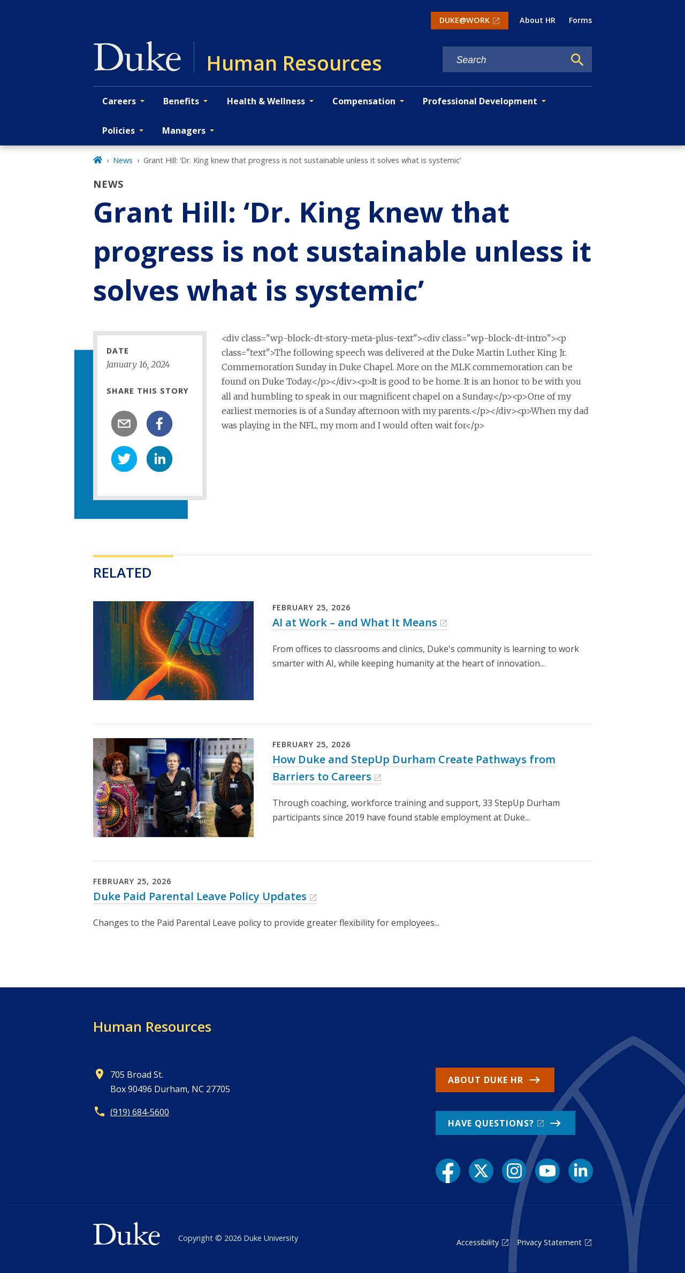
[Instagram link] (514, 1171)
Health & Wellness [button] (266, 101)
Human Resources (152, 1026)
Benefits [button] (181, 101)
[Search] (577, 60)
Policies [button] (118, 130)
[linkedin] (159, 459)
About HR (537, 20)
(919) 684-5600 (139, 1112)
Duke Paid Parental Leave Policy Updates (200, 896)
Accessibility (477, 1242)
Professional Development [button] (480, 101)
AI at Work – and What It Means (354, 622)
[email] (124, 423)
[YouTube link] (547, 1171)
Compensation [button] (363, 101)
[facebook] (159, 423)
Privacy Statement (549, 1242)
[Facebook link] (448, 1171)
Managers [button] (184, 130)
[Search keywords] (503, 60)
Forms (580, 20)
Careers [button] (119, 101)
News (123, 160)
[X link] (481, 1171)
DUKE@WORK (464, 20)
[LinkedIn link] (580, 1171)
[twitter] (124, 459)
